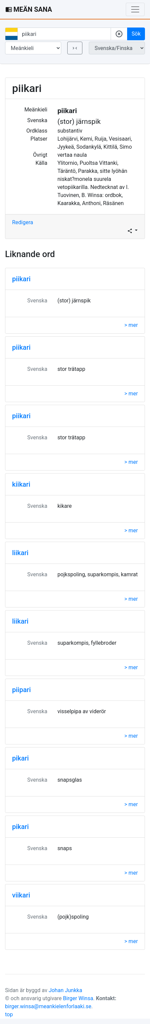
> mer (131, 325)
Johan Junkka (65, 990)
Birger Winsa (78, 998)
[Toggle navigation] (135, 9)
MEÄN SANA (28, 9)
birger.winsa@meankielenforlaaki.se (48, 1006)
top (9, 1014)
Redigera (22, 222)
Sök (136, 34)
